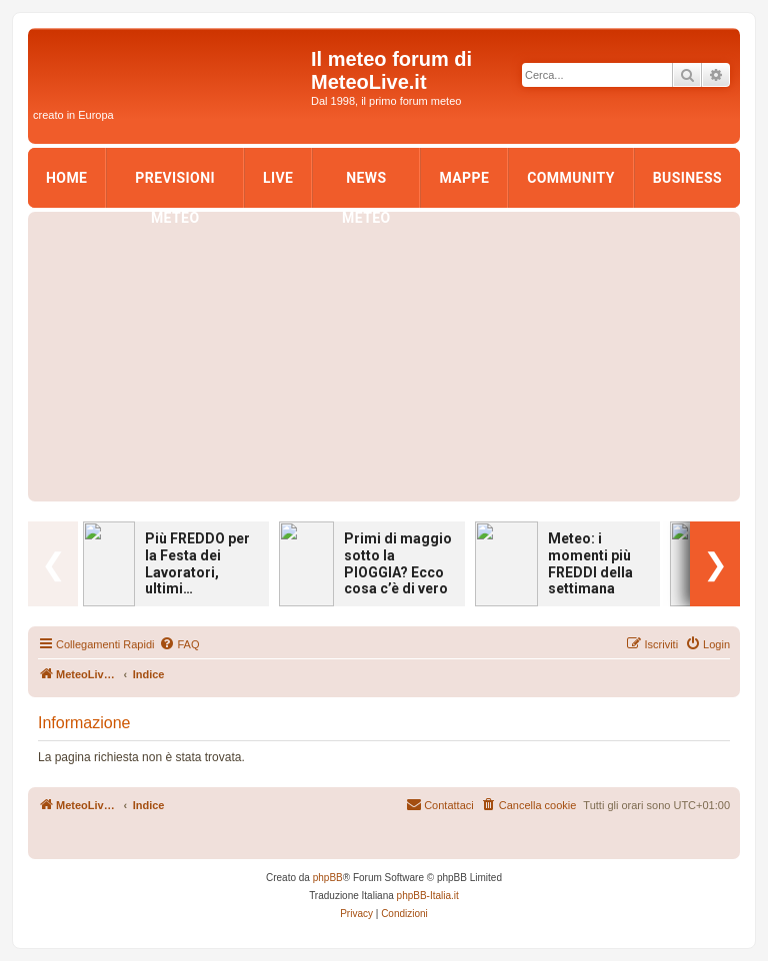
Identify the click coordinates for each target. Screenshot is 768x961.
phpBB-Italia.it (428, 895)
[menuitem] (179, 644)
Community (571, 178)
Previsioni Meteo (175, 184)
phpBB (328, 877)
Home (66, 178)
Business (687, 178)
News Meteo (366, 184)
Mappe (464, 178)
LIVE (278, 178)
